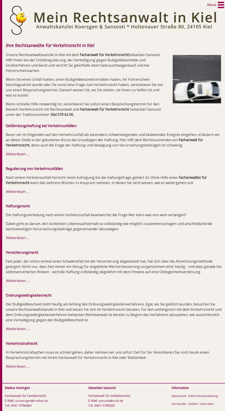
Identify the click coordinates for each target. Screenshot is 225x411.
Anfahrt (193, 404)
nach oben (207, 404)
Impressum (179, 396)
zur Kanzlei (179, 404)
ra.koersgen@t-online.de (31, 401)
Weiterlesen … (17, 154)
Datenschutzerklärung (203, 396)
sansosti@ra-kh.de (110, 401)
